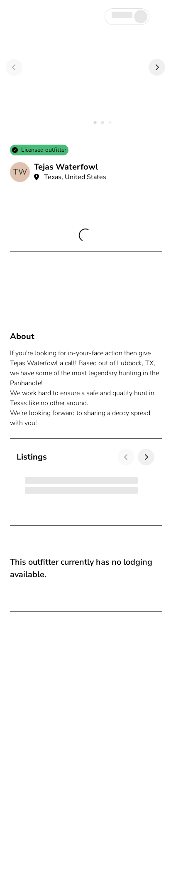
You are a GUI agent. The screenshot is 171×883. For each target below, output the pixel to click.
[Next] (157, 67)
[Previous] (14, 67)
